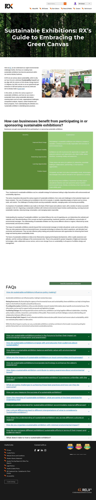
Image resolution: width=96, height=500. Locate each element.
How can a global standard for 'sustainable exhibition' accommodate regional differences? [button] (46, 405)
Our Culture (55, 8)
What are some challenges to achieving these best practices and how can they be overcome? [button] (42, 386)
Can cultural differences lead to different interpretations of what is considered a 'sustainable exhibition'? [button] (41, 411)
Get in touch (88, 8)
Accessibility (10, 476)
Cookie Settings (11, 481)
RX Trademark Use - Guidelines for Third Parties (18, 472)
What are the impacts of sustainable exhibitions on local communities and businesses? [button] (44, 358)
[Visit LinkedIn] (42, 450)
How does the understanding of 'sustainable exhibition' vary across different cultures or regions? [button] (45, 419)
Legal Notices (11, 466)
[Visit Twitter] (39, 450)
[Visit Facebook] (35, 450)
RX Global (82, 3)
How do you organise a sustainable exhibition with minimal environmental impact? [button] (42, 425)
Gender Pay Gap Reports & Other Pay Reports (17, 462)
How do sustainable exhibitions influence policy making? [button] (31, 292)
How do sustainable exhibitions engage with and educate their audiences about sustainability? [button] (41, 344)
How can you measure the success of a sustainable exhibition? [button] (34, 392)
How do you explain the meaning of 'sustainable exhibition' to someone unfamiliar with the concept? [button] (46, 379)
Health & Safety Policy (13, 468)
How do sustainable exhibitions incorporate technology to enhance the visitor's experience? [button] (41, 364)
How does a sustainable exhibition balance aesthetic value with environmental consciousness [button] (41, 351)
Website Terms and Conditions (16, 455)
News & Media (67, 8)
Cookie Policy (11, 453)
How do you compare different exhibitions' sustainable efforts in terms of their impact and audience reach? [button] (46, 431)
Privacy (9, 450)
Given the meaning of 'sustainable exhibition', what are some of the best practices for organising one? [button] (44, 399)
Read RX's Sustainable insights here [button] (70, 283)
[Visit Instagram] (45, 450)
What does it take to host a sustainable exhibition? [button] (28, 438)
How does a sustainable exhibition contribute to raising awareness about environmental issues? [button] (45, 371)
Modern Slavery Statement (14, 458)
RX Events (45, 8)
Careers (78, 8)
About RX (35, 8)
